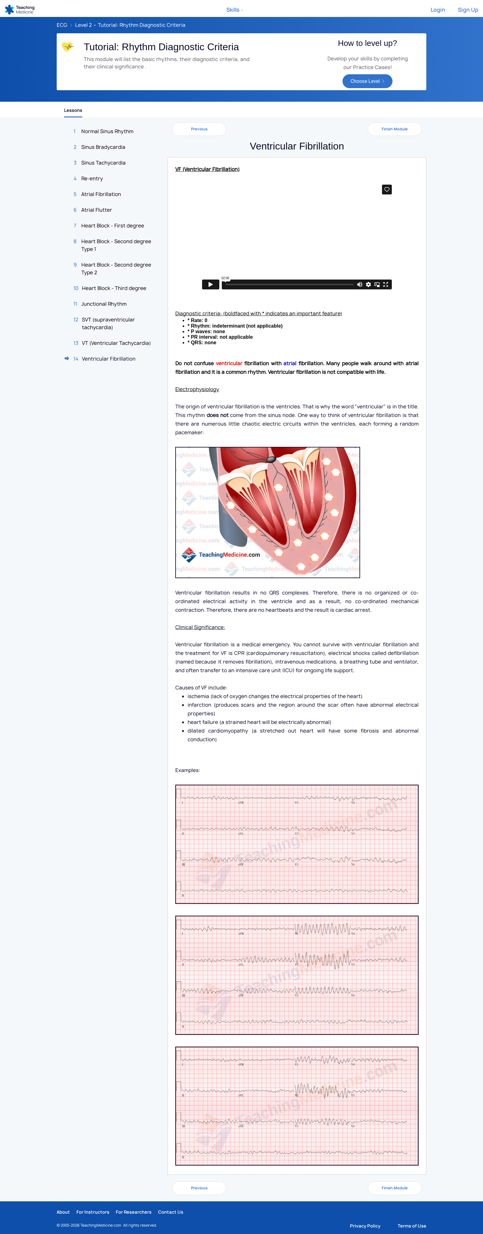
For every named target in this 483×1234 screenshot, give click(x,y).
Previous (199, 129)
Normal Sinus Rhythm (107, 131)
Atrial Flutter (96, 209)
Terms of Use (412, 1226)
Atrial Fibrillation (101, 194)
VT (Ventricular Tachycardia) (116, 343)
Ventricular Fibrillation (109, 358)
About (63, 1212)
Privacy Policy (365, 1226)
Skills (235, 9)
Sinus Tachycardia (103, 162)
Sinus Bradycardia (103, 147)
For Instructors (92, 1212)
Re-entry (92, 178)
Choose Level (365, 81)
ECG (62, 25)
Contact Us (170, 1212)
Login (438, 9)
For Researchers (134, 1212)
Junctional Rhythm (104, 303)
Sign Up (468, 9)
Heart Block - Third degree (114, 288)
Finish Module (395, 129)
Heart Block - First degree (112, 225)
